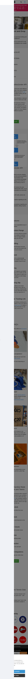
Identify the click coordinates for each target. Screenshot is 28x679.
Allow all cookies (13, 671)
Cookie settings (14, 675)
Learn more (5, 667)
